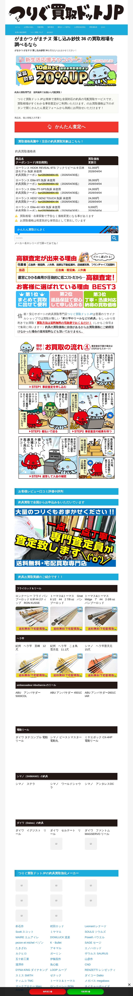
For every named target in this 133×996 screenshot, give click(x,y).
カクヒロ (21, 904)
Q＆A (103, 27)
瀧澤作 (20, 915)
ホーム (17, 27)
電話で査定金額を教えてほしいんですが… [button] (40, 982)
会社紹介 (50, 32)
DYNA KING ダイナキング (32, 921)
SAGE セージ (93, 893)
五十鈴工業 (22, 910)
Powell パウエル (95, 888)
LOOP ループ (58, 921)
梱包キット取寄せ (64, 27)
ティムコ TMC (24, 931)
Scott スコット (25, 882)
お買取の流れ (28, 27)
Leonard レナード (96, 877)
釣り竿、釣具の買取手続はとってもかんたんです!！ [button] (45, 961)
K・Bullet (55, 893)
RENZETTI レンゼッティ (100, 921)
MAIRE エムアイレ (27, 888)
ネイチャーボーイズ (97, 937)
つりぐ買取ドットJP (80, 314)
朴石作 (20, 877)
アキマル (55, 899)
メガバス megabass (97, 931)
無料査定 (51, 27)
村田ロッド (57, 877)
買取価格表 (93, 27)
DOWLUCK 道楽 (60, 888)
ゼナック (55, 926)
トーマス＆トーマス (62, 931)
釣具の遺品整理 (20, 32)
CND (88, 915)
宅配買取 (40, 27)
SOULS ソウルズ (95, 882)
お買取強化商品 (79, 27)
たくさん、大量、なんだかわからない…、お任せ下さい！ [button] (48, 968)
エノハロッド (93, 899)
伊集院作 (55, 910)
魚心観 (54, 915)
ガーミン (55, 904)
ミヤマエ (55, 882)
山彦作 (89, 910)
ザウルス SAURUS (96, 904)
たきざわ (21, 899)
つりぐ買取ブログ (36, 32)
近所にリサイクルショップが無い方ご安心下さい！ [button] (45, 975)
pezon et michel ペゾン (30, 893)
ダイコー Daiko (94, 926)
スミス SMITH (24, 926)
